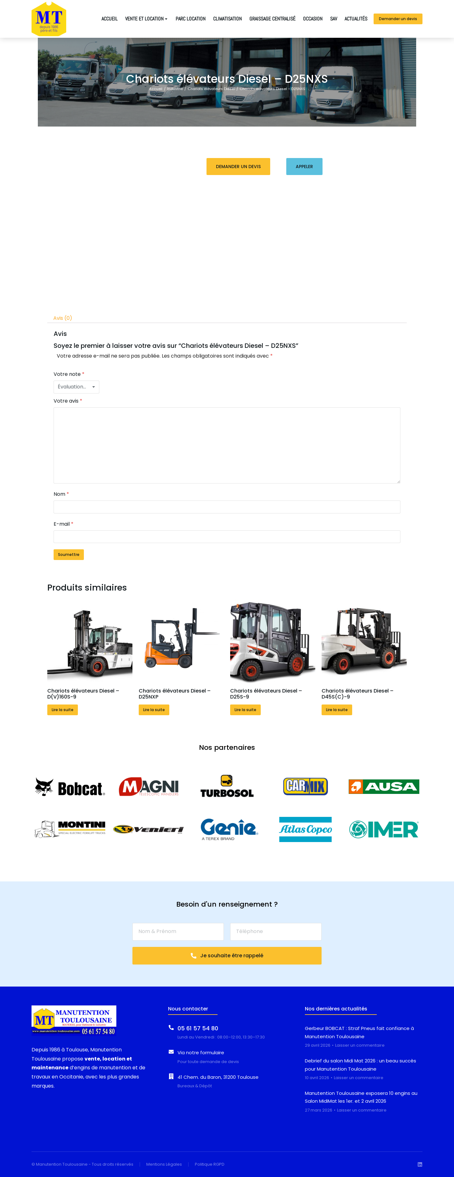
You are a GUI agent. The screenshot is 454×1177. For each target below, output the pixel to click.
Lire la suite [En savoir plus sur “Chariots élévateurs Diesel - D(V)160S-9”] (62, 709)
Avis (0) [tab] (62, 318)
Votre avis (68, 401)
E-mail (63, 524)
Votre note (69, 374)
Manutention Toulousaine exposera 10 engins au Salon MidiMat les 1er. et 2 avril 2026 (361, 1097)
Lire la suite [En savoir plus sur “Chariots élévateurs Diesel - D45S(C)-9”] (337, 709)
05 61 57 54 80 (198, 1028)
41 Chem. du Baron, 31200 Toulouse (218, 1077)
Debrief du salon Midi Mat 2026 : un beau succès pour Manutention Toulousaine (360, 1064)
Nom (61, 494)
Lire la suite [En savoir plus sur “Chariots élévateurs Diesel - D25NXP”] (154, 709)
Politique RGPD (209, 1164)
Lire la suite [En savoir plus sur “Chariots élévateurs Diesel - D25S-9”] (245, 709)
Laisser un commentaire (360, 1045)
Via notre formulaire (201, 1052)
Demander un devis (398, 18)
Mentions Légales (164, 1164)
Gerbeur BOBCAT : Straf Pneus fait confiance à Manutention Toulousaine (359, 1032)
